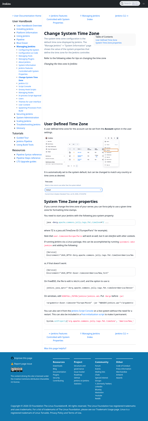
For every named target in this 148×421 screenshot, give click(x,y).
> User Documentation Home (26, 15)
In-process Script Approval (30, 95)
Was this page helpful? (55, 348)
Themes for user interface (30, 101)
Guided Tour (23, 137)
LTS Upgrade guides (26, 161)
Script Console (25, 86)
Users (21, 98)
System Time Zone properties (109, 42)
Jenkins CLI (23, 83)
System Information (27, 65)
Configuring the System (29, 50)
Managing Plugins (26, 59)
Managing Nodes (26, 92)
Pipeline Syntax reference (29, 154)
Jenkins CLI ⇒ (121, 15)
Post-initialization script (92, 314)
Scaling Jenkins (24, 121)
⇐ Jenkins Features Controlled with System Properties (58, 19)
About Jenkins (25, 62)
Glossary (21, 128)
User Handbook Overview (29, 25)
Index (90, 19)
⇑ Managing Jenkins (90, 15)
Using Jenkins (23, 36)
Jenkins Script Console (82, 310)
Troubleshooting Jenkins (28, 124)
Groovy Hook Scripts (27, 89)
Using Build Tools (25, 144)
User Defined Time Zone (106, 40)
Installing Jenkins (25, 29)
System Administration (28, 117)
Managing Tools (25, 56)
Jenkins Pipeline (24, 141)
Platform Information (27, 32)
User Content (24, 104)
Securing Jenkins (25, 114)
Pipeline (21, 39)
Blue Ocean (22, 42)
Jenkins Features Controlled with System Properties (29, 71)
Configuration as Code (28, 53)
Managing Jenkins (26, 46)
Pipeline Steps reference (28, 158)
